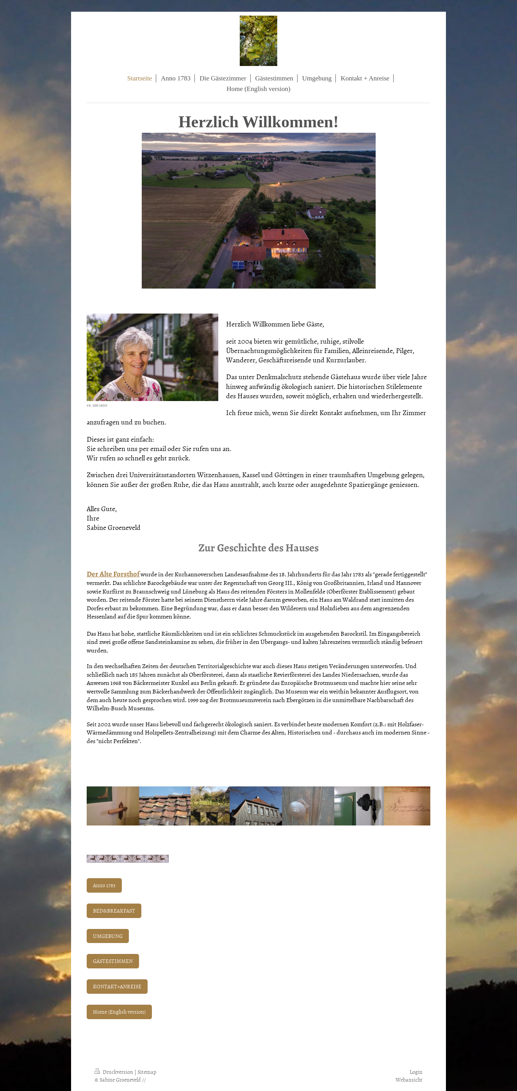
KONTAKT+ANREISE (117, 986)
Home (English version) (119, 1011)
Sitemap (146, 1072)
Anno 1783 (104, 885)
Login (416, 1072)
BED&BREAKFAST (114, 910)
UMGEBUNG (108, 936)
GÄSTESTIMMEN (113, 961)
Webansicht (409, 1079)
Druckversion (114, 1072)
